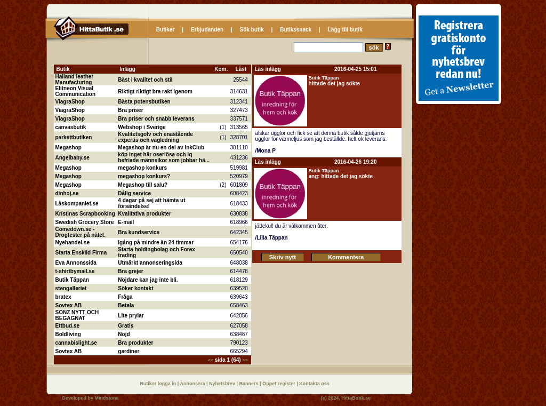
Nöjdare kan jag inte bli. (148, 280)
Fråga (125, 297)
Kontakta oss (314, 383)
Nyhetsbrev (223, 383)
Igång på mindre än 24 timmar (156, 242)
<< (211, 360)
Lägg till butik (345, 30)
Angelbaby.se (72, 158)
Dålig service (134, 193)
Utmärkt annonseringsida (150, 263)
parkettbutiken (73, 137)
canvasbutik (70, 127)
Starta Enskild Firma (81, 253)
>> (245, 360)
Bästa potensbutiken (144, 102)
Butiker (165, 30)
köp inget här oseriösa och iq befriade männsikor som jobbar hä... (164, 157)
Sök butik (252, 30)
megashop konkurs (142, 168)
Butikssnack (295, 30)
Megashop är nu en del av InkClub (161, 147)
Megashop (68, 147)
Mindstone (107, 398)
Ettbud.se (67, 326)
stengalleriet (71, 288)
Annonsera (193, 383)
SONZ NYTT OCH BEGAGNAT (77, 315)
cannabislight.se (76, 343)
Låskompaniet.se (77, 203)
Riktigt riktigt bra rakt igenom (155, 91)
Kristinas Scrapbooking (85, 214)
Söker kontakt (135, 288)
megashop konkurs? (144, 176)
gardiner (128, 351)
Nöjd (124, 334)
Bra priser (130, 110)
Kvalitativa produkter (144, 214)
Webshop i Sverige (141, 127)
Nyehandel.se (72, 242)
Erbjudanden (207, 30)
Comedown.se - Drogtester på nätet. (80, 232)
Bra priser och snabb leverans (156, 119)
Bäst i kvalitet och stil (145, 80)
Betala (126, 305)
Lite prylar (130, 316)
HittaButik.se (356, 398)
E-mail (126, 222)
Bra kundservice (138, 232)
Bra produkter (135, 343)
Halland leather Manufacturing (74, 79)
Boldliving (68, 334)
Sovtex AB (68, 305)
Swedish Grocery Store (84, 222)
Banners (249, 383)
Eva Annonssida (76, 263)
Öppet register (279, 383)
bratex (63, 297)
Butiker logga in (159, 383)
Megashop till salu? (142, 185)
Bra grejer (130, 271)
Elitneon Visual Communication (75, 91)
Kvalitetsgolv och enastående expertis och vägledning (155, 137)
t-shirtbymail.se (75, 271)
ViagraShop (70, 102)
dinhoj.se (67, 193)
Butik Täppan (72, 280)
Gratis (125, 326)
